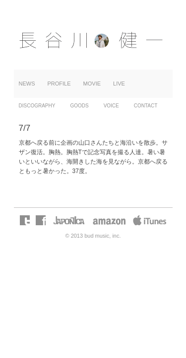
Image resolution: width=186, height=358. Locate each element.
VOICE (111, 105)
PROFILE (59, 84)
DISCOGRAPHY (37, 105)
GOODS (79, 105)
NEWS (27, 84)
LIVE (119, 84)
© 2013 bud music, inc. (93, 236)
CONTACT (146, 105)
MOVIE (92, 84)
